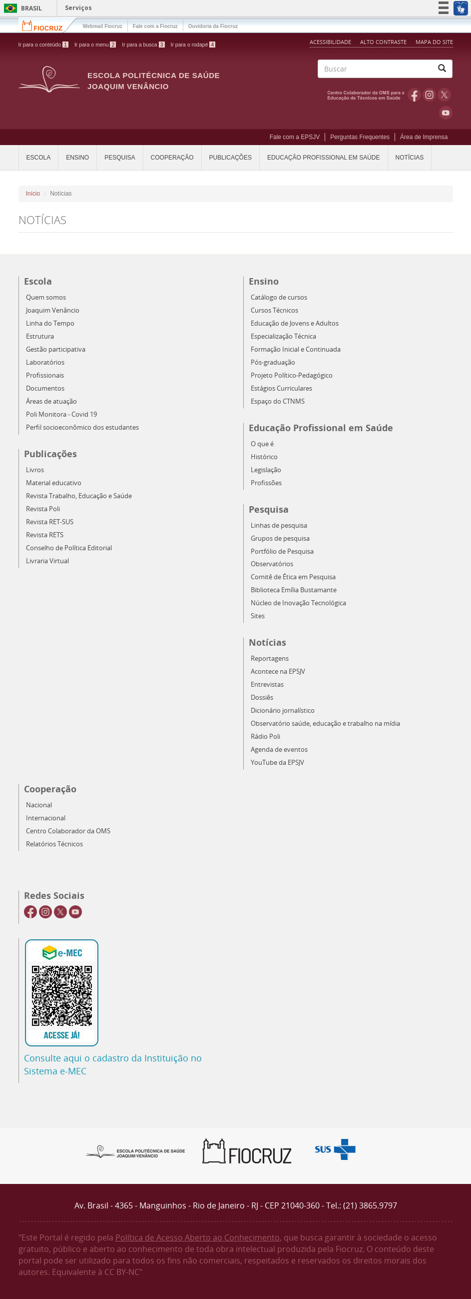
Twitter (444, 95)
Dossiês (262, 697)
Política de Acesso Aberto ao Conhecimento (197, 1237)
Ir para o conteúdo (43, 45)
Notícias (410, 157)
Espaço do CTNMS (278, 401)
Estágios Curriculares (281, 388)
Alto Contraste (384, 42)
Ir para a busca (143, 45)
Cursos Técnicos (274, 310)
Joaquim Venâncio (52, 310)
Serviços (78, 8)
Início (33, 193)
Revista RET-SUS (49, 522)
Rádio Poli (265, 736)
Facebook (414, 95)
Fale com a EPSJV (295, 137)
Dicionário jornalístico (283, 710)
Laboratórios (45, 362)
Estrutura (40, 336)
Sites (258, 616)
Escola (38, 157)
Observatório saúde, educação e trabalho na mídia (325, 723)
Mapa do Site (434, 42)
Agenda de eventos (279, 749)
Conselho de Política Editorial (69, 548)
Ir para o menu (95, 45)
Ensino (77, 157)
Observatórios (272, 564)
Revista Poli (43, 509)
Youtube (446, 113)
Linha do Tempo (50, 323)
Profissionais (45, 375)
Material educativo (53, 483)
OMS (368, 95)
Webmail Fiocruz (102, 26)
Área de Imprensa (424, 137)
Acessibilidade (330, 42)
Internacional (45, 818)
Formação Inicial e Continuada (296, 349)
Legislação (266, 470)
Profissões (266, 483)
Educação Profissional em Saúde (323, 157)
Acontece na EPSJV (278, 671)
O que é (262, 444)
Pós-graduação (273, 362)
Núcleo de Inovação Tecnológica (298, 603)
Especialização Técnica (283, 336)
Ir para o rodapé (193, 45)
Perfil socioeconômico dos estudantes (82, 427)
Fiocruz (48, 25)
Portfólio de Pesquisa (282, 551)
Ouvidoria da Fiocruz (213, 26)
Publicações (230, 157)
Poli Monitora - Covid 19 (61, 414)
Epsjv (136, 1151)
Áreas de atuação (51, 401)
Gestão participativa (55, 349)
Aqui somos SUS (338, 1149)
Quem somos (46, 297)
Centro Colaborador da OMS (68, 831)
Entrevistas (267, 684)
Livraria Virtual (47, 561)
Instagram (429, 95)
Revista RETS (44, 535)
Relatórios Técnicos (54, 844)
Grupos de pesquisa (280, 538)
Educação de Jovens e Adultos (295, 323)
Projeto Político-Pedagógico (292, 375)
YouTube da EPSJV (277, 762)
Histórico (264, 457)
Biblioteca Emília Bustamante (294, 590)
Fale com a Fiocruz (155, 26)
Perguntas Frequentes (360, 137)
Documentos (45, 388)
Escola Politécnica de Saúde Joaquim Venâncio (153, 81)
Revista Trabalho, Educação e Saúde (79, 496)
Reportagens (270, 658)
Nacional (39, 805)
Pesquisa (119, 157)
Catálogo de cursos (279, 297)
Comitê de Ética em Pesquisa (293, 577)
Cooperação (172, 157)
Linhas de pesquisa (279, 525)
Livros (35, 470)
